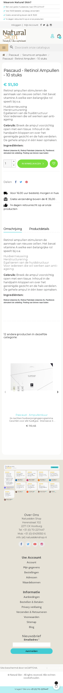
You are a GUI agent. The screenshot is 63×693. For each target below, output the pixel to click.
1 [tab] (13, 438)
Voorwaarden (31, 617)
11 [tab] (46, 438)
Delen (15, 182)
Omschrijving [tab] (13, 229)
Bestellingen (31, 572)
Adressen (31, 577)
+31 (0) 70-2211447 (39, 689)
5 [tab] (26, 438)
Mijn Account (31, 25)
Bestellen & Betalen (31, 602)
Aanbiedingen (32, 597)
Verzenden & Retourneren (31, 612)
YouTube (35, 544)
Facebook (21, 544)
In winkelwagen (31, 163)
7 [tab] (33, 438)
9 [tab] (40, 438)
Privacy (42, 668)
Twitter (28, 544)
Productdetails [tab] (39, 229)
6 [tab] (30, 438)
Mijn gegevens (31, 567)
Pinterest (26, 182)
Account (31, 562)
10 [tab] (43, 438)
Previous (5, 392)
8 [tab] (36, 438)
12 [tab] (50, 438)
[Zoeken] (35, 47)
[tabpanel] (31, 390)
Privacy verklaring (31, 607)
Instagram (42, 544)
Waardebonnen (31, 582)
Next (57, 392)
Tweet (21, 182)
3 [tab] (20, 438)
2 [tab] (16, 438)
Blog (31, 627)
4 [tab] (23, 438)
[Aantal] (8, 163)
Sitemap (31, 622)
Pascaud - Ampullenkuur (32, 414)
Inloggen (16, 25)
